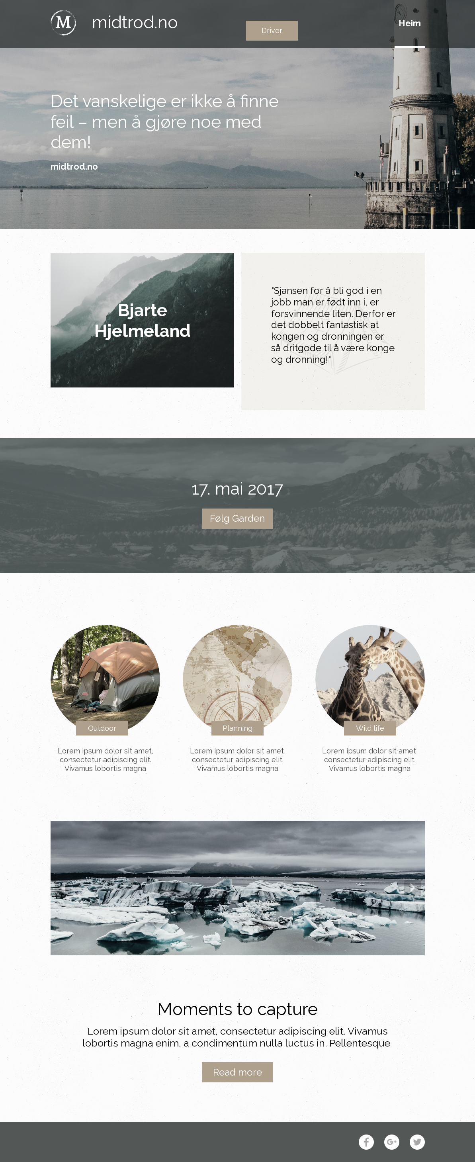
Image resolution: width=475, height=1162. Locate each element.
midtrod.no (135, 22)
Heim (410, 23)
